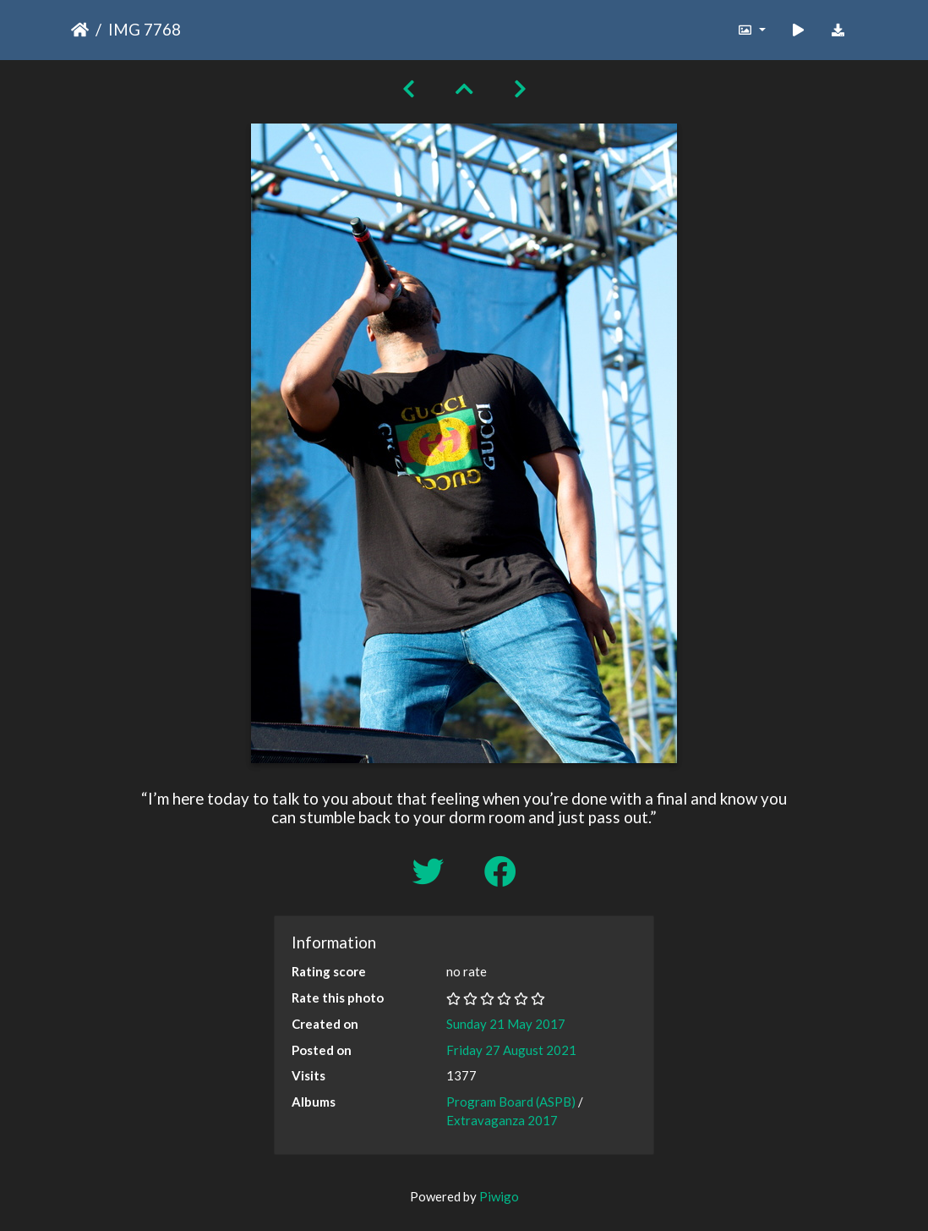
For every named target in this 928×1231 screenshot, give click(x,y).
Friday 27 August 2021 (511, 1050)
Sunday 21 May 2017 (505, 1023)
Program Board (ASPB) (511, 1101)
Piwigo (499, 1196)
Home (80, 29)
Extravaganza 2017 (502, 1120)
